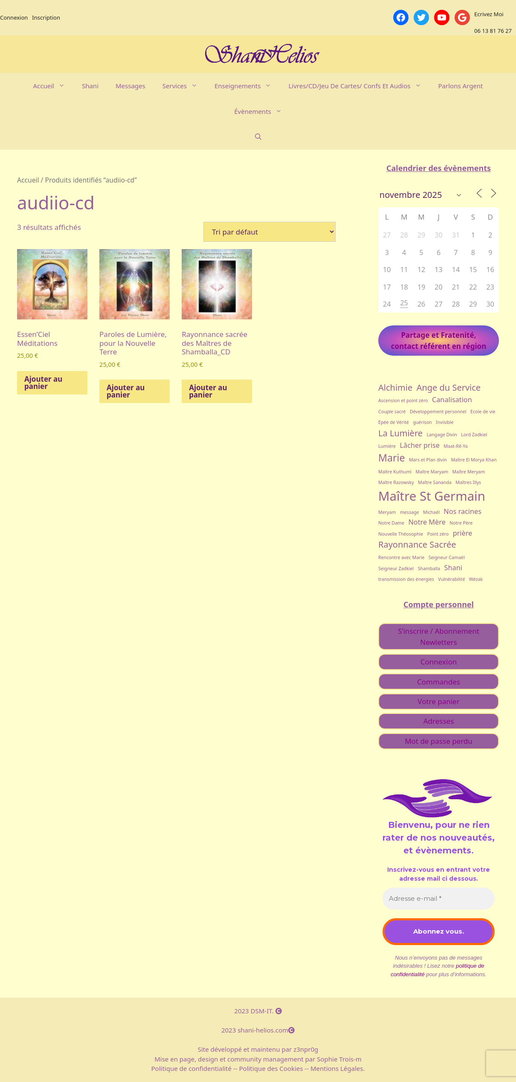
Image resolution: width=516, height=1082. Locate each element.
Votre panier (438, 701)
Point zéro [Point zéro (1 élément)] (438, 534)
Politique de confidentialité (192, 1068)
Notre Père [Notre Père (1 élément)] (461, 523)
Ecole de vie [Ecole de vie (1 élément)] (483, 412)
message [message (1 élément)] (409, 512)
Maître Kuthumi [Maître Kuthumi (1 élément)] (395, 472)
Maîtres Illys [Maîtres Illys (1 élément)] (468, 482)
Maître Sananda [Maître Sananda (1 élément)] (435, 482)
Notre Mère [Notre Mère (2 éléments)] (427, 522)
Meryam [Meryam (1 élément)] (387, 512)
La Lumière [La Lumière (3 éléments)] (400, 433)
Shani (90, 85)
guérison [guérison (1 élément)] (422, 422)
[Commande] (269, 232)
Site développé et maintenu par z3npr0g (258, 1049)
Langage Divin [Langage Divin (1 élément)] (441, 435)
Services (184, 86)
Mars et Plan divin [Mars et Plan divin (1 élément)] (428, 460)
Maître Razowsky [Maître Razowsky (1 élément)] (396, 482)
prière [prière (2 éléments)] (463, 533)
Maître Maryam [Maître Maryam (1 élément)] (432, 472)
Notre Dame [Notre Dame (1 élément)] (391, 523)
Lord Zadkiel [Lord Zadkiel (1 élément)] (474, 435)
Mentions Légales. (337, 1068)
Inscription (46, 17)
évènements (262, 111)
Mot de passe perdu (439, 741)
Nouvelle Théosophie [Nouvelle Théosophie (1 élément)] (400, 534)
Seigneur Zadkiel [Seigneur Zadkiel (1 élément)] (396, 568)
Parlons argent (460, 85)
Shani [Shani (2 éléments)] (453, 567)
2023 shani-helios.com (258, 1030)
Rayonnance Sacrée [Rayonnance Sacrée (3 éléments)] (417, 544)
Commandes (438, 682)
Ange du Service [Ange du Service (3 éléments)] (449, 387)
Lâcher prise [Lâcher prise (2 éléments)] (420, 445)
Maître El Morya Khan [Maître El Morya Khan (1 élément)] (473, 460)
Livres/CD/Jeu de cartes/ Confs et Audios (358, 86)
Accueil (53, 86)
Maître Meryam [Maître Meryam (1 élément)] (468, 472)
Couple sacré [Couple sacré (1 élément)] (392, 412)
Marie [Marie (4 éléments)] (391, 457)
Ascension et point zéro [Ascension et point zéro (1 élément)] (403, 400)
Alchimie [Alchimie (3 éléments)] (395, 387)
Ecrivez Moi (489, 14)
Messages (130, 85)
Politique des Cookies (271, 1068)
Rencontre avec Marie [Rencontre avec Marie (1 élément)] (401, 557)
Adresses (438, 721)
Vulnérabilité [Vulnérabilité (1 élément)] (451, 579)
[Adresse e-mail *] (439, 899)
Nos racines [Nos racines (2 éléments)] (462, 511)
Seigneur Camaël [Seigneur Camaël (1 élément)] (447, 557)
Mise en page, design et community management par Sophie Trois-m (258, 1059)
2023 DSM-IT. (257, 1011)
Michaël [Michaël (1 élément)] (431, 512)
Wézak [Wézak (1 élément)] (476, 579)
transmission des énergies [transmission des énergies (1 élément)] (406, 579)
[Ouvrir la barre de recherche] (258, 137)
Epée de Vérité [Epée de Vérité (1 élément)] (393, 422)
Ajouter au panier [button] (43, 382)
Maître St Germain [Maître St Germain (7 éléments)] (431, 496)
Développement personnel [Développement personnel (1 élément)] (438, 412)
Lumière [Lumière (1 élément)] (387, 446)
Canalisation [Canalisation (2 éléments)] (452, 399)
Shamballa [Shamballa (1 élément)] (429, 568)
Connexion (14, 17)
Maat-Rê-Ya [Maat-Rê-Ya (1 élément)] (455, 446)
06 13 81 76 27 (493, 31)
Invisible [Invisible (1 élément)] (445, 422)
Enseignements (247, 86)
